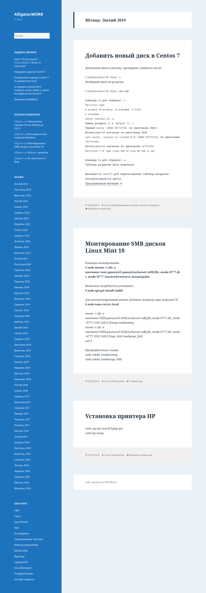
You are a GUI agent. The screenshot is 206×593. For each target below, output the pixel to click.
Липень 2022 (21, 218)
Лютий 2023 (21, 201)
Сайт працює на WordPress (101, 482)
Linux (17, 516)
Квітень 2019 (21, 321)
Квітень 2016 (21, 482)
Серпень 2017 (22, 408)
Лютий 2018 (21, 385)
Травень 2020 (22, 281)
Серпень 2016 (22, 459)
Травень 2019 (22, 316)
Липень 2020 (21, 275)
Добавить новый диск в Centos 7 (132, 55)
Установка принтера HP (120, 416)
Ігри (16, 527)
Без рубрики (21, 533)
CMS (16, 510)
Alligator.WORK (28, 14)
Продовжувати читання (104, 183)
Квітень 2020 (21, 287)
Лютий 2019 (21, 327)
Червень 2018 (22, 367)
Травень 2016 (22, 476)
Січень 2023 (21, 206)
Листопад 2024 (22, 189)
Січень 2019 (21, 333)
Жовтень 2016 (22, 453)
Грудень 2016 (22, 442)
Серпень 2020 (22, 270)
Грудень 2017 (22, 396)
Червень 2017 (22, 419)
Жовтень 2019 (22, 298)
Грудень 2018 (22, 339)
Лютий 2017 (21, 436)
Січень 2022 (21, 229)
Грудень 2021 (22, 235)
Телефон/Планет (23, 573)
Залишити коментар (99, 208)
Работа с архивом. (38, 152)
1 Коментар (135, 381)
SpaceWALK (21, 522)
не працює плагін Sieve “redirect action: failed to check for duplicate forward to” (31, 90)
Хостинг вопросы (24, 579)
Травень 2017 (22, 425)
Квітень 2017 (21, 430)
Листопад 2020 (22, 264)
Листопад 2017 (22, 402)
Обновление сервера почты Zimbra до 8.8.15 (28, 125)
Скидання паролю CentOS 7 (30, 71)
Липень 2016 (21, 465)
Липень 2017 (21, 413)
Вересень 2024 (22, 195)
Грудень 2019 (22, 293)
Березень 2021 (22, 252)
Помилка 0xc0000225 (26, 99)
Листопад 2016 (22, 448)
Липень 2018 (21, 362)
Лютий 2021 (21, 258)
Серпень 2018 (22, 356)
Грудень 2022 (22, 212)
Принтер (19, 556)
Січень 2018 (21, 390)
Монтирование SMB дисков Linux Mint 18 (125, 247)
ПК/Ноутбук (21, 550)
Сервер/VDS (21, 562)
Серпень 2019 (22, 304)
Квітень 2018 (21, 373)
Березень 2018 (22, 379)
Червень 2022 (22, 224)
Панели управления (26, 544)
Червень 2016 (22, 471)
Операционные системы (28, 539)
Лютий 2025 (21, 184)
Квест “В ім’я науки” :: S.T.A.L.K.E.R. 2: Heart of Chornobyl (27, 63)
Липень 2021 (21, 247)
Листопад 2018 (22, 344)
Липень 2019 (21, 310)
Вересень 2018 (22, 350)
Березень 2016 (22, 488)
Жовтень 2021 (22, 241)
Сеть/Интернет (23, 567)
